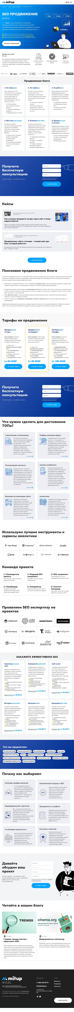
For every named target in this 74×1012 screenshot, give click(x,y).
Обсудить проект (37, 260)
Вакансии (57, 985)
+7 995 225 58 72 (42, 987)
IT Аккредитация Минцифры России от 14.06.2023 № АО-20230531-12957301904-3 (15, 990)
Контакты (57, 990)
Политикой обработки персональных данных (19, 997)
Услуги (9, 6)
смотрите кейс (29, 35)
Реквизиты (57, 988)
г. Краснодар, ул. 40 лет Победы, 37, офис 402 (44, 995)
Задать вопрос (63, 1004)
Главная (4, 6)
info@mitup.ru (41, 990)
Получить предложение (11, 43)
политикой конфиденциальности (49, 179)
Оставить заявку (51, 184)
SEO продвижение (17, 6)
